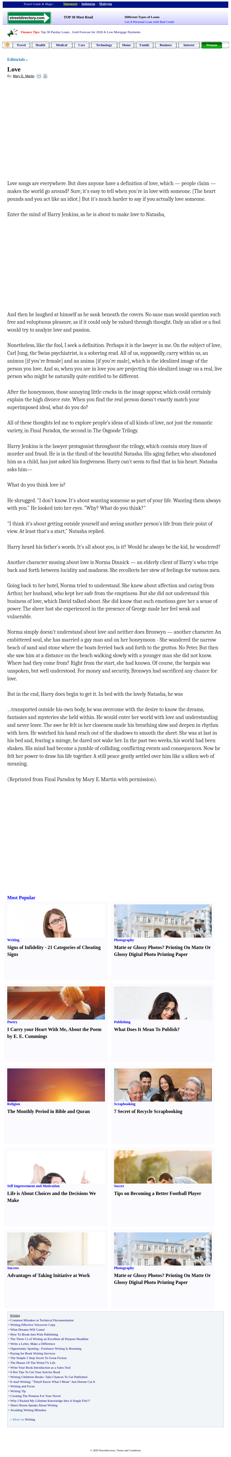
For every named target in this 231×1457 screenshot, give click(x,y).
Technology (104, 45)
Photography (124, 940)
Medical (61, 45)
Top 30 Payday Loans (55, 32)
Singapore (70, 3)
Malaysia (105, 3)
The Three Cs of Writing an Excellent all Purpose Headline (49, 1339)
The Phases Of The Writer (27, 1362)
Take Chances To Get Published (66, 1377)
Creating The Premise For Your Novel (35, 1396)
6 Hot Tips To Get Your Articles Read (35, 1372)
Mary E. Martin (24, 76)
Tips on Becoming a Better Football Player (157, 1193)
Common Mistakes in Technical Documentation (41, 1320)
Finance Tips (30, 32)
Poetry (12, 1022)
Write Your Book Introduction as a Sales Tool (40, 1367)
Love (13, 69)
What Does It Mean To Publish (145, 1029)
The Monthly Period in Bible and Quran (48, 1111)
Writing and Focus (22, 1386)
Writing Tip (18, 1391)
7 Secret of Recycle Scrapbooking (148, 1111)
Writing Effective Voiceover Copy (32, 1324)
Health (40, 45)
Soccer (119, 1186)
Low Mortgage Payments (123, 32)
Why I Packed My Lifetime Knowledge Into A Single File (48, 1400)
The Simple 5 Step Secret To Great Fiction (38, 1358)
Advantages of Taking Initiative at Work (48, 1275)
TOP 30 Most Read (78, 17)
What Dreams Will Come (27, 1329)
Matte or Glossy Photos (138, 947)
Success (13, 1268)
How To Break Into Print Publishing (34, 1334)
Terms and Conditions (129, 1450)
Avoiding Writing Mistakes (28, 1410)
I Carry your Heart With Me (36, 1029)
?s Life (50, 1362)
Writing (13, 940)
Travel (21, 45)
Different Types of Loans (142, 17)
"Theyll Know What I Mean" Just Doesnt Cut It (63, 1381)
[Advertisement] (56, 127)
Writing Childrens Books (26, 1377)
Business (166, 45)
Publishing (122, 1022)
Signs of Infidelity (25, 947)
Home (126, 45)
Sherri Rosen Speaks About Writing (33, 1405)
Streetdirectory (107, 1450)
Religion (13, 1104)
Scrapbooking (124, 1104)
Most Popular (21, 897)
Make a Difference (42, 1343)
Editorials (16, 59)
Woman (211, 45)
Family (144, 45)
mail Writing (22, 1381)
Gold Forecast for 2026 (87, 32)
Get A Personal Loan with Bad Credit (149, 22)
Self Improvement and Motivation (33, 1186)
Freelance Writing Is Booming (61, 1348)
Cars (81, 45)
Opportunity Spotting (24, 1348)
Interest (188, 45)
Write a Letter (19, 1343)
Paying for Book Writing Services (32, 1353)
